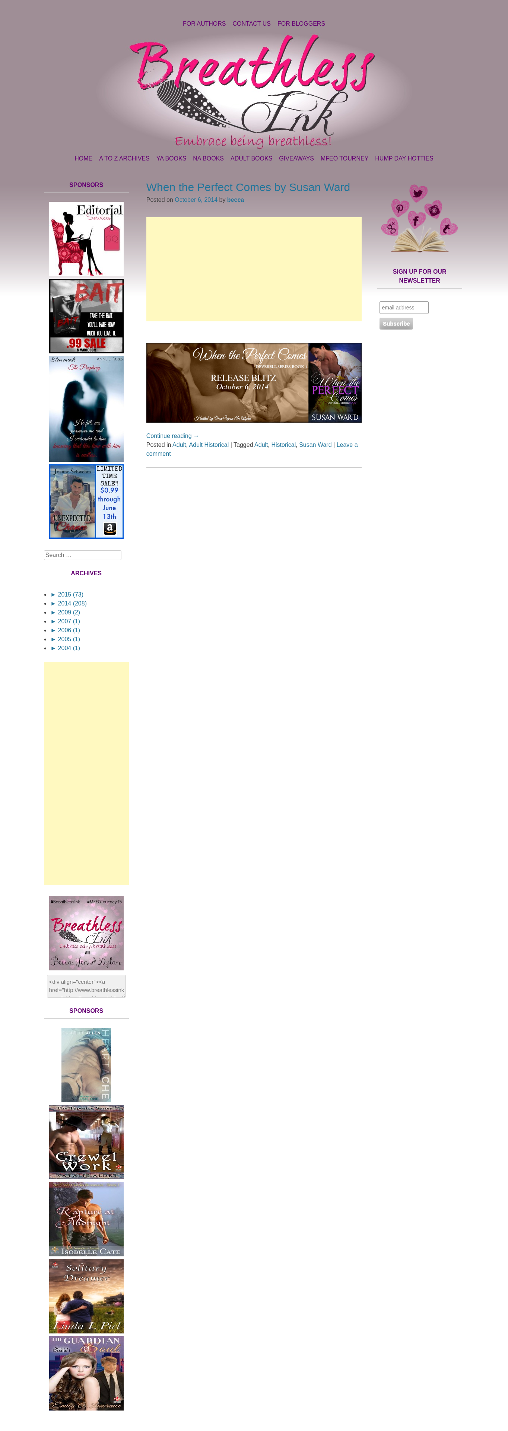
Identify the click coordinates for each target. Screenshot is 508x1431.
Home (83, 158)
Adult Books (251, 158)
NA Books (208, 158)
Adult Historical (209, 445)
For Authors (204, 23)
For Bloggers (301, 23)
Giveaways (296, 158)
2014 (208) (68, 603)
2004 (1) (65, 648)
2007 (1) (65, 621)
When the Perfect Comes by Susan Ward (248, 187)
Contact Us (252, 23)
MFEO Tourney (344, 158)
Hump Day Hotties (404, 158)
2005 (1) (65, 639)
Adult (179, 445)
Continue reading (172, 436)
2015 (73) (66, 594)
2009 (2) (65, 612)
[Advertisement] (254, 269)
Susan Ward (315, 445)
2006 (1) (65, 630)
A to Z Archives (124, 158)
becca (235, 200)
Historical (283, 445)
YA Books (171, 158)
